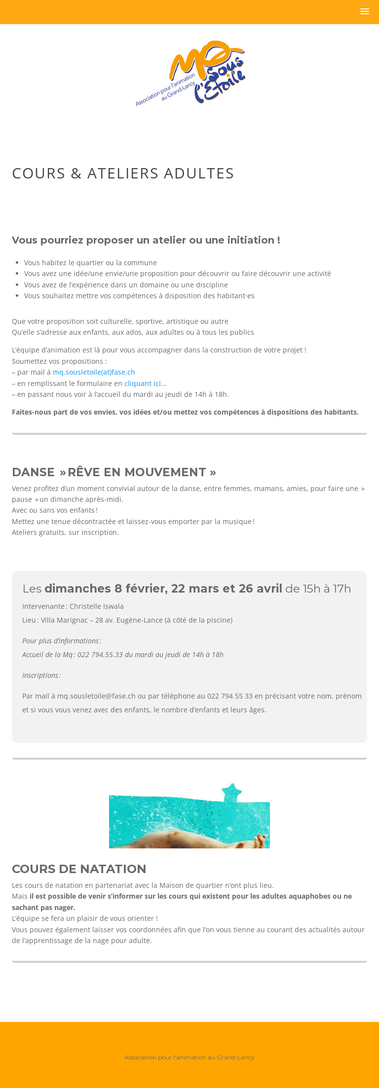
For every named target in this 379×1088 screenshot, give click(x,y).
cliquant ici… (146, 383)
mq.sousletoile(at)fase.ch (94, 372)
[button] (364, 12)
